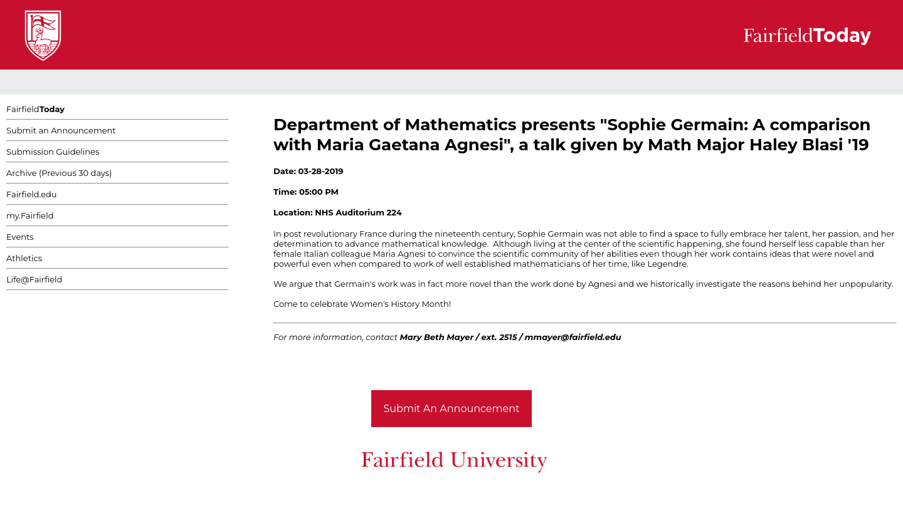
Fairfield (35, 109)
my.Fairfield (30, 215)
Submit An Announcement (452, 409)
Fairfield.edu (31, 194)
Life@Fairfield (34, 279)
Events (20, 237)
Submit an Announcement (61, 130)
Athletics (24, 258)
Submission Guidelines (52, 152)
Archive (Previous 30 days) (59, 173)
